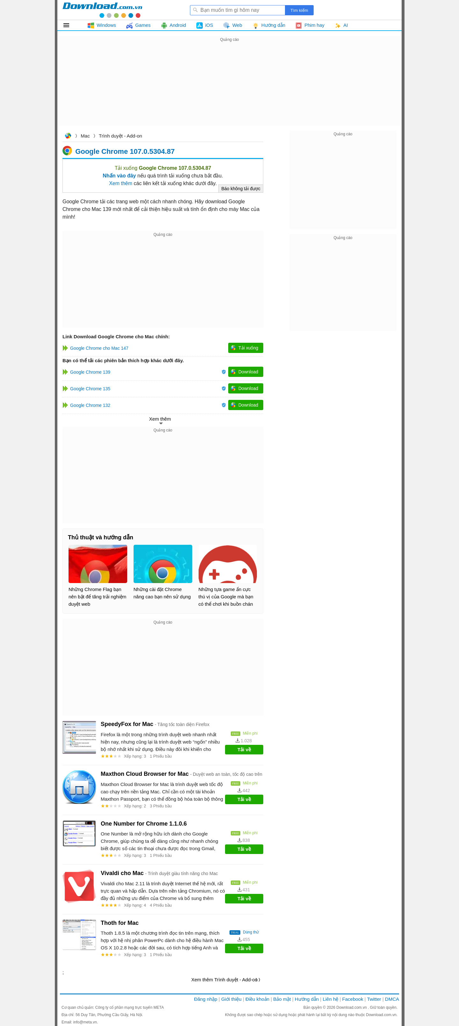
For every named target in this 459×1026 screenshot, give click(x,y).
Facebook (352, 999)
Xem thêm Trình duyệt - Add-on (224, 979)
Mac (85, 136)
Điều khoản (257, 999)
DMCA (392, 999)
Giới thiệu (231, 999)
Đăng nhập (205, 999)
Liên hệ (330, 999)
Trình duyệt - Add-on (120, 136)
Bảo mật (282, 999)
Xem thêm (120, 183)
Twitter (374, 999)
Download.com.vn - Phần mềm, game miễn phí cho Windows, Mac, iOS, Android (102, 10)
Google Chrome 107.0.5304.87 (125, 151)
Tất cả (70, 25)
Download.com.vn (68, 136)
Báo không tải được (240, 188)
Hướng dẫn (307, 999)
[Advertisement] (229, 88)
